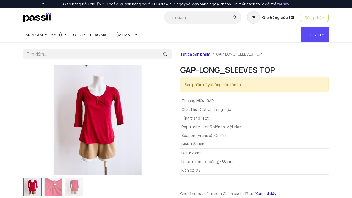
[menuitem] (36, 35)
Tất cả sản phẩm (195, 54)
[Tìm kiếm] (234, 17)
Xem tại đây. (266, 193)
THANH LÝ (315, 34)
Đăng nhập (314, 17)
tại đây (283, 4)
